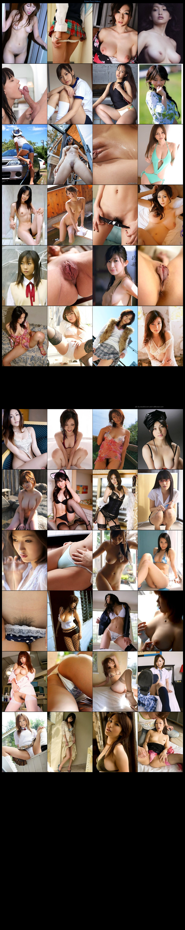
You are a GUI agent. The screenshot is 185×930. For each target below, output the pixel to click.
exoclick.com (144, 406)
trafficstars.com (157, 406)
